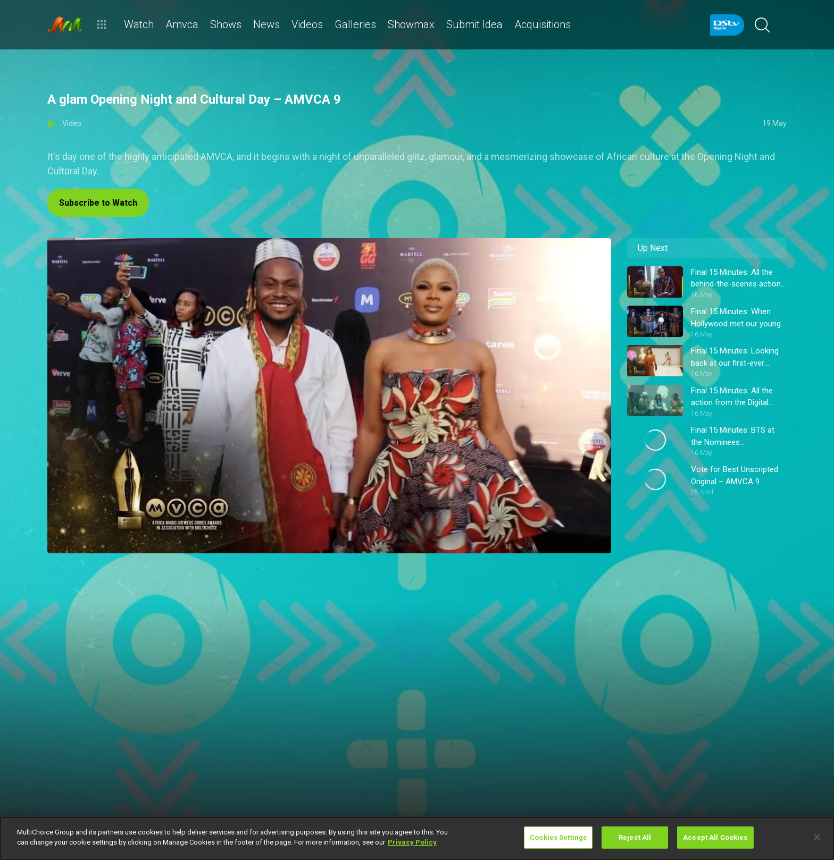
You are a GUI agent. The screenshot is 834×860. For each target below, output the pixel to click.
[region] (417, 838)
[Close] (817, 837)
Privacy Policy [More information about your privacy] (412, 842)
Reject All (635, 837)
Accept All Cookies (715, 837)
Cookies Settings (558, 837)
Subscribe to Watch (98, 203)
